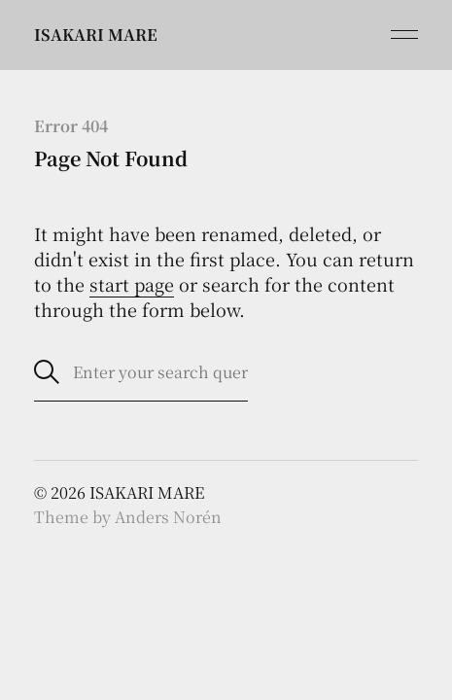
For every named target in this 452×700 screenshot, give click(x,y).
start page (131, 284)
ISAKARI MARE (95, 34)
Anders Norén (168, 517)
